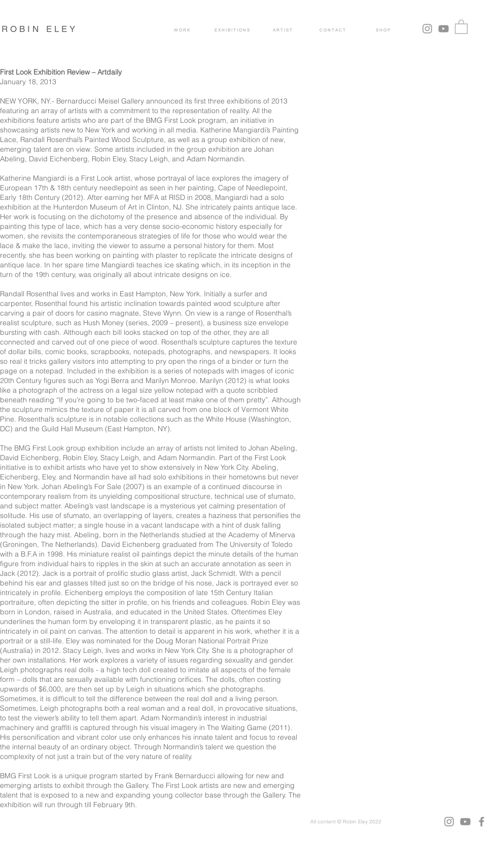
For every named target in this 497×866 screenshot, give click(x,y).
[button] (461, 26)
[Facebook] (481, 821)
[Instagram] (449, 821)
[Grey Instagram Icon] (427, 28)
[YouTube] (443, 28)
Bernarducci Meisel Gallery (100, 101)
